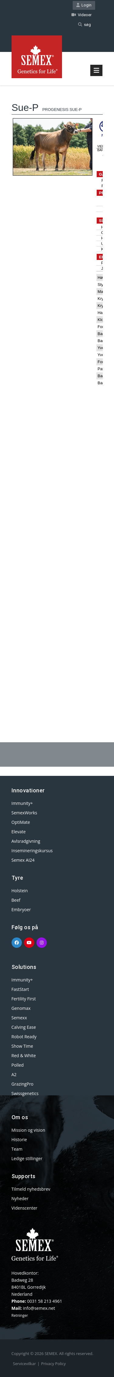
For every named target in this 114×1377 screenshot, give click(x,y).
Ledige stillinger (27, 1158)
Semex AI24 (23, 860)
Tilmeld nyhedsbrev (31, 1189)
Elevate (19, 832)
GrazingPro (23, 1084)
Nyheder (20, 1198)
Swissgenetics (25, 1093)
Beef (16, 900)
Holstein (20, 890)
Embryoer (21, 909)
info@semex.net (39, 1308)
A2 (14, 1074)
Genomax (21, 1008)
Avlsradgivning (26, 841)
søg (84, 24)
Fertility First (24, 999)
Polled (18, 1065)
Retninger (20, 1315)
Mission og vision (28, 1130)
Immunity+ (22, 803)
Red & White (24, 1055)
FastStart (20, 989)
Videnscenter (24, 1208)
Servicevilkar (24, 1363)
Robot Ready (24, 1036)
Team (17, 1149)
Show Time (22, 1046)
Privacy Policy (53, 1363)
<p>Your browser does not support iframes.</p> (57, 398)
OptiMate (21, 822)
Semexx (19, 1018)
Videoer (81, 15)
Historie (19, 1139)
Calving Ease (24, 1027)
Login (84, 5)
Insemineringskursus (32, 850)
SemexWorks (24, 813)
